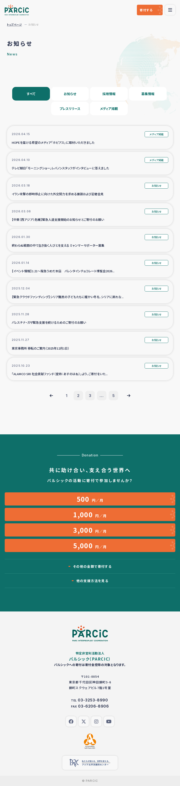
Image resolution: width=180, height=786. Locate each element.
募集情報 (147, 93)
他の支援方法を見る (92, 580)
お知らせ (70, 93)
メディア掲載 (109, 108)
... (102, 395)
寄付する (146, 10)
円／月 (90, 499)
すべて (31, 93)
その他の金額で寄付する (92, 566)
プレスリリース (70, 108)
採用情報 (109, 93)
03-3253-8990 (93, 700)
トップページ (14, 24)
